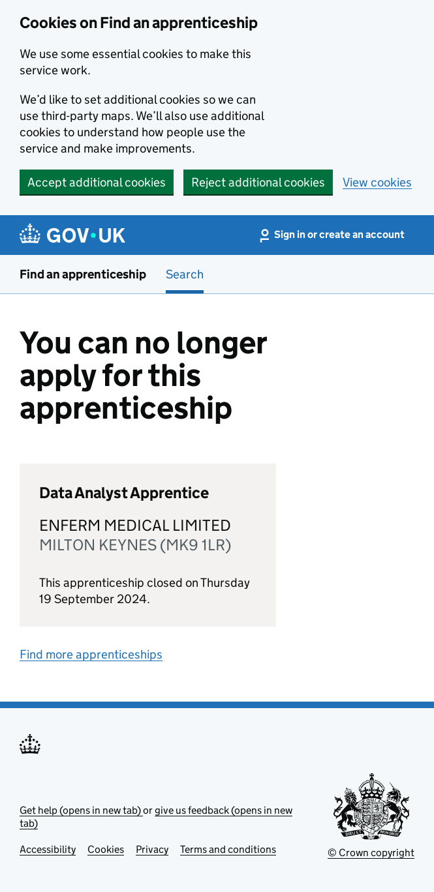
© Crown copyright (371, 852)
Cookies (105, 849)
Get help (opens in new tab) (81, 810)
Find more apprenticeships (91, 654)
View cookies (377, 182)
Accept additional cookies (96, 182)
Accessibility (48, 849)
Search (185, 274)
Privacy (152, 849)
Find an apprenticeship (83, 274)
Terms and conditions (228, 849)
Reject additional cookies (258, 182)
